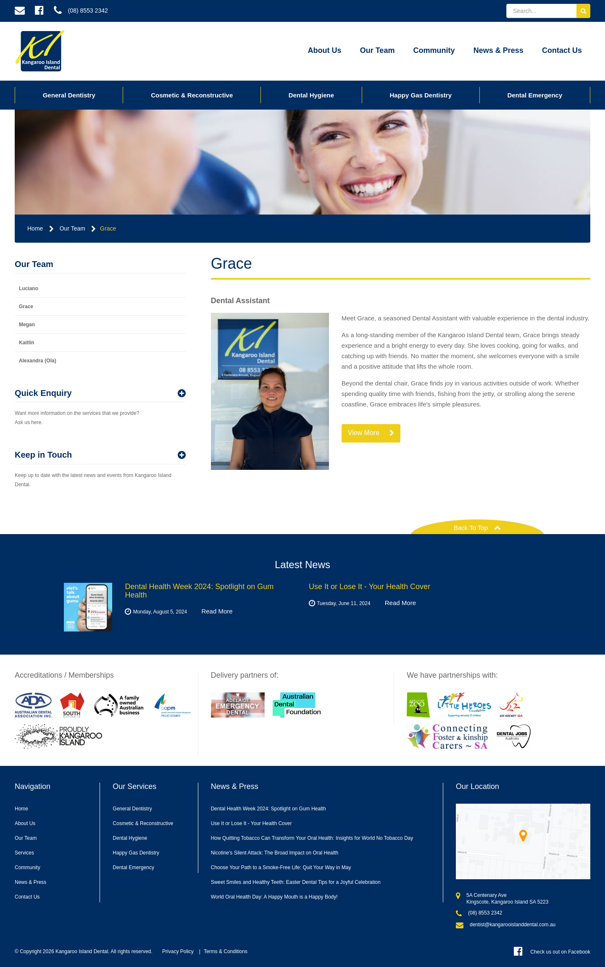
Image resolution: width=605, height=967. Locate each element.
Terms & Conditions (225, 951)
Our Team (377, 50)
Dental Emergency (534, 95)
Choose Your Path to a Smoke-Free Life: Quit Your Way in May (281, 867)
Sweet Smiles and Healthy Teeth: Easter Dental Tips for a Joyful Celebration (296, 882)
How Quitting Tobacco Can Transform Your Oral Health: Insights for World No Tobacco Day (312, 838)
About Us (325, 50)
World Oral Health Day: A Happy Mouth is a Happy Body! (274, 897)
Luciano (28, 288)
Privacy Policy (178, 951)
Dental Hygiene (311, 95)
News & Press (498, 50)
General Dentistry (69, 95)
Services (24, 853)
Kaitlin (26, 343)
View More (371, 432)
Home (35, 228)
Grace (108, 228)
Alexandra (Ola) (37, 361)
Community (434, 50)
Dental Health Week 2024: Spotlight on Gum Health (268, 809)
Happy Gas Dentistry (420, 95)
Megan (27, 325)
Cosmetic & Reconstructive (192, 95)
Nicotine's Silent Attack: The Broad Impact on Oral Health (275, 853)
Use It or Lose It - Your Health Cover (251, 823)
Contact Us (562, 50)
